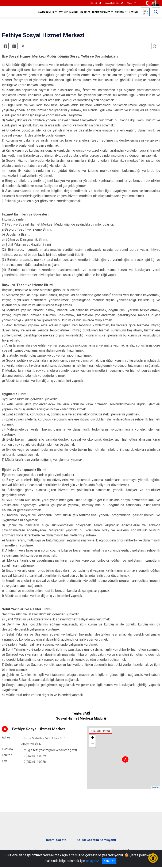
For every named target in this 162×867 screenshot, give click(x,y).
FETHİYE (63, 12)
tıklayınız (92, 861)
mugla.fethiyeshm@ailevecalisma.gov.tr (50, 750)
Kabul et (109, 861)
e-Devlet (93, 3)
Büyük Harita (101, 731)
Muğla (129, 3)
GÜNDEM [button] (119, 12)
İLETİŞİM (133, 12)
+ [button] (92, 738)
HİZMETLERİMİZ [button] (101, 12)
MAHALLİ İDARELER (79, 12)
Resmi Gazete (56, 840)
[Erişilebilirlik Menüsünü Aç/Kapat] (153, 858)
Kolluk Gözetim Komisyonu (96, 840)
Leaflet (155, 787)
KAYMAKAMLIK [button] (46, 12)
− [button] (92, 744)
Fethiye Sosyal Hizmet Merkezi (39, 729)
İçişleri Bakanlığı (112, 3)
